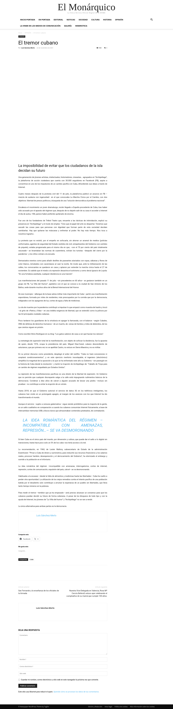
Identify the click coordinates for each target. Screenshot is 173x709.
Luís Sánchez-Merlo (28, 48)
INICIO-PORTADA (27, 19)
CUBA (32, 559)
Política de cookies (121, 707)
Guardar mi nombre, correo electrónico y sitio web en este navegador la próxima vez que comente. (60, 680)
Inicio (20, 33)
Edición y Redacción (95, 707)
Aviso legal (108, 707)
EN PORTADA (44, 19)
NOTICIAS (71, 19)
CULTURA (95, 19)
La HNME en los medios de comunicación (40, 26)
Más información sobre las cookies (142, 707)
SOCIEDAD (83, 19)
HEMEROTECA (81, 26)
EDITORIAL (58, 19)
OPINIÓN (119, 19)
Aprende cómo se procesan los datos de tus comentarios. (76, 692)
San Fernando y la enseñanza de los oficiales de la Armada (38, 591)
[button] (152, 20)
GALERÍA (68, 26)
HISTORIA (107, 19)
